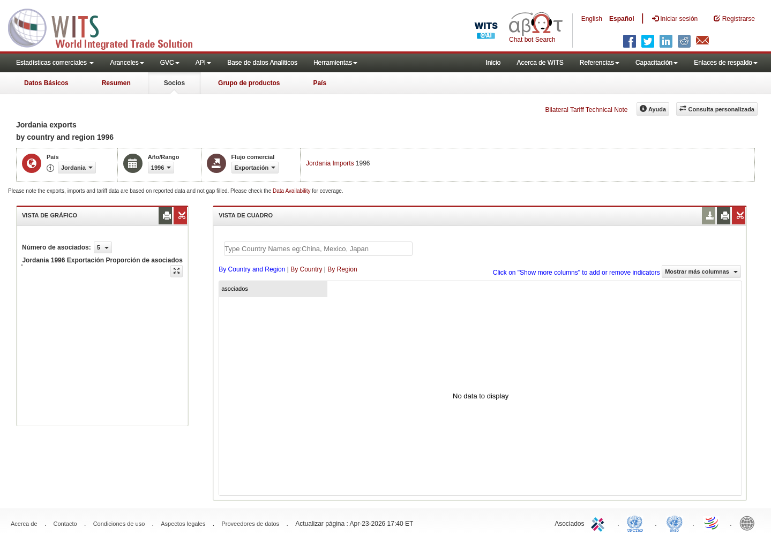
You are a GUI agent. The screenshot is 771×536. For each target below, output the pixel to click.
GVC (169, 62)
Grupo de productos (249, 83)
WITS (107, 27)
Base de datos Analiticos (262, 62)
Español (621, 18)
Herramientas (335, 62)
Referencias (599, 62)
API (203, 62)
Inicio (492, 62)
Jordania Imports (330, 163)
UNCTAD (637, 522)
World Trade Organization (712, 522)
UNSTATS (674, 522)
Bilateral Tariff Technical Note (586, 110)
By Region (342, 269)
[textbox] (318, 248)
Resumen (116, 83)
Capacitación (656, 62)
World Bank (749, 522)
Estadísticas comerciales (55, 62)
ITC (599, 522)
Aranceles (127, 62)
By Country (306, 269)
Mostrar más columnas (701, 271)
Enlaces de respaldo (726, 62)
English (591, 18)
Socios (174, 83)
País (319, 83)
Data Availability (292, 191)
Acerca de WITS (540, 62)
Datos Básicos (46, 83)
